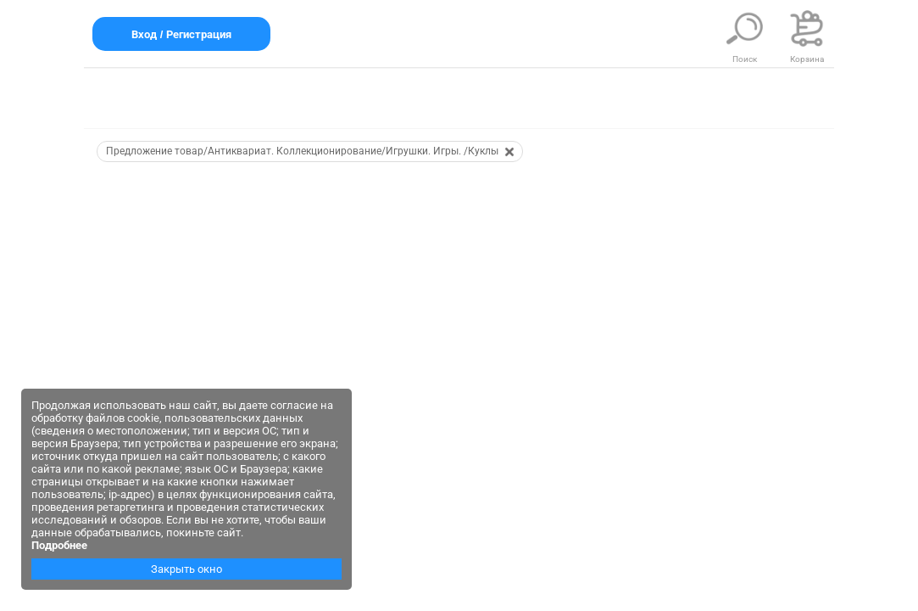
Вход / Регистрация (181, 34)
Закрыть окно (186, 569)
